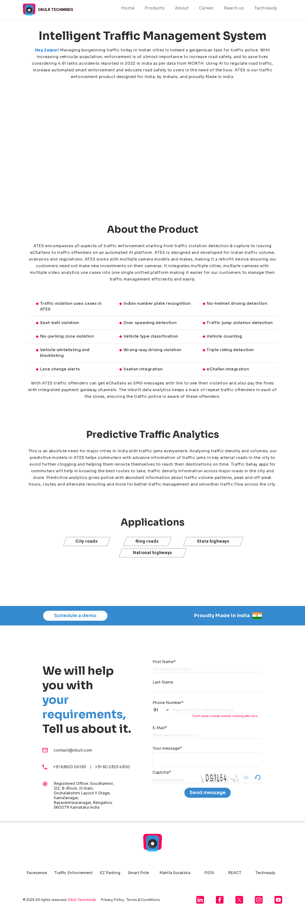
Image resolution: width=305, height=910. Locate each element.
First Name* (164, 661)
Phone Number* (167, 702)
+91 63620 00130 (71, 766)
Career (206, 8)
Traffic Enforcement (73, 873)
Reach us (234, 8)
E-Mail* (159, 727)
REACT (234, 873)
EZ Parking (110, 873)
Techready (265, 8)
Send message (207, 793)
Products (155, 8)
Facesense (36, 873)
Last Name (162, 682)
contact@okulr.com (73, 750)
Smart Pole (138, 873)
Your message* (167, 748)
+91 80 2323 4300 (112, 766)
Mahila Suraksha (174, 873)
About (182, 8)
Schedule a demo (75, 616)
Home (128, 8)
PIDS (209, 873)
